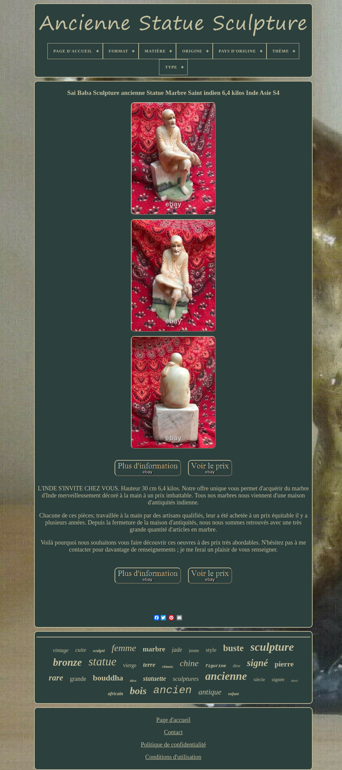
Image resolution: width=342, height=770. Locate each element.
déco (133, 680)
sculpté (99, 650)
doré (294, 680)
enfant (233, 693)
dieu (236, 665)
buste (233, 648)
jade (177, 649)
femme (124, 648)
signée (278, 679)
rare (56, 677)
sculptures (185, 678)
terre (149, 664)
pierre (284, 664)
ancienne (226, 676)
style (211, 650)
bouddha (108, 677)
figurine (215, 665)
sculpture (272, 647)
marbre (154, 649)
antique (209, 692)
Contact (173, 732)
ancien (172, 690)
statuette (154, 678)
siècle (259, 679)
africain (115, 693)
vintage (60, 650)
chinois (167, 666)
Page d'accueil (173, 720)
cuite (80, 650)
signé (257, 662)
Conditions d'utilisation (173, 757)
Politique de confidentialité (173, 744)
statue (103, 661)
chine (189, 663)
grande (78, 678)
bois (138, 690)
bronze (67, 662)
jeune (194, 650)
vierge (130, 665)
